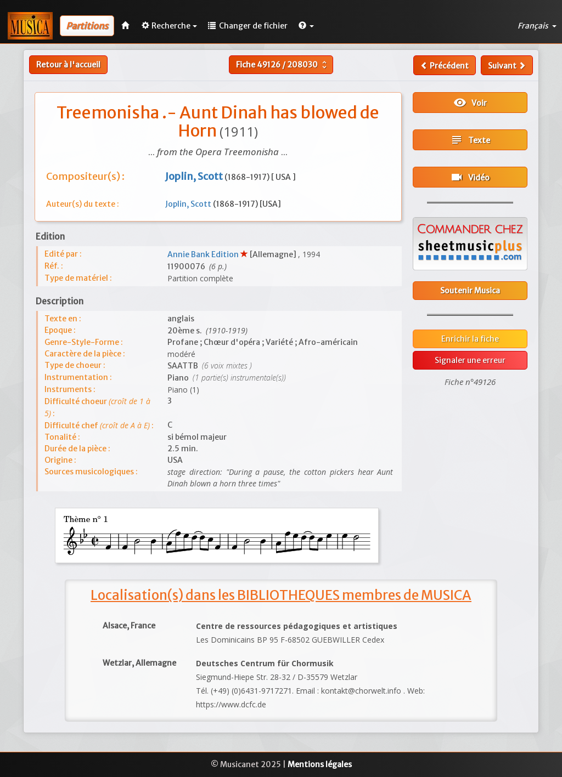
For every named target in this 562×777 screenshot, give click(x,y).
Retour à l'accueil (68, 65)
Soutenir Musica (470, 291)
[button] (306, 25)
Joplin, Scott (189, 204)
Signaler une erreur (470, 360)
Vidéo (470, 177)
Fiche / (282, 65)
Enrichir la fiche (470, 339)
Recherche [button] (169, 26)
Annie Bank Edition (203, 254)
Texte (470, 139)
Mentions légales (320, 764)
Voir (470, 102)
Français (537, 26)
